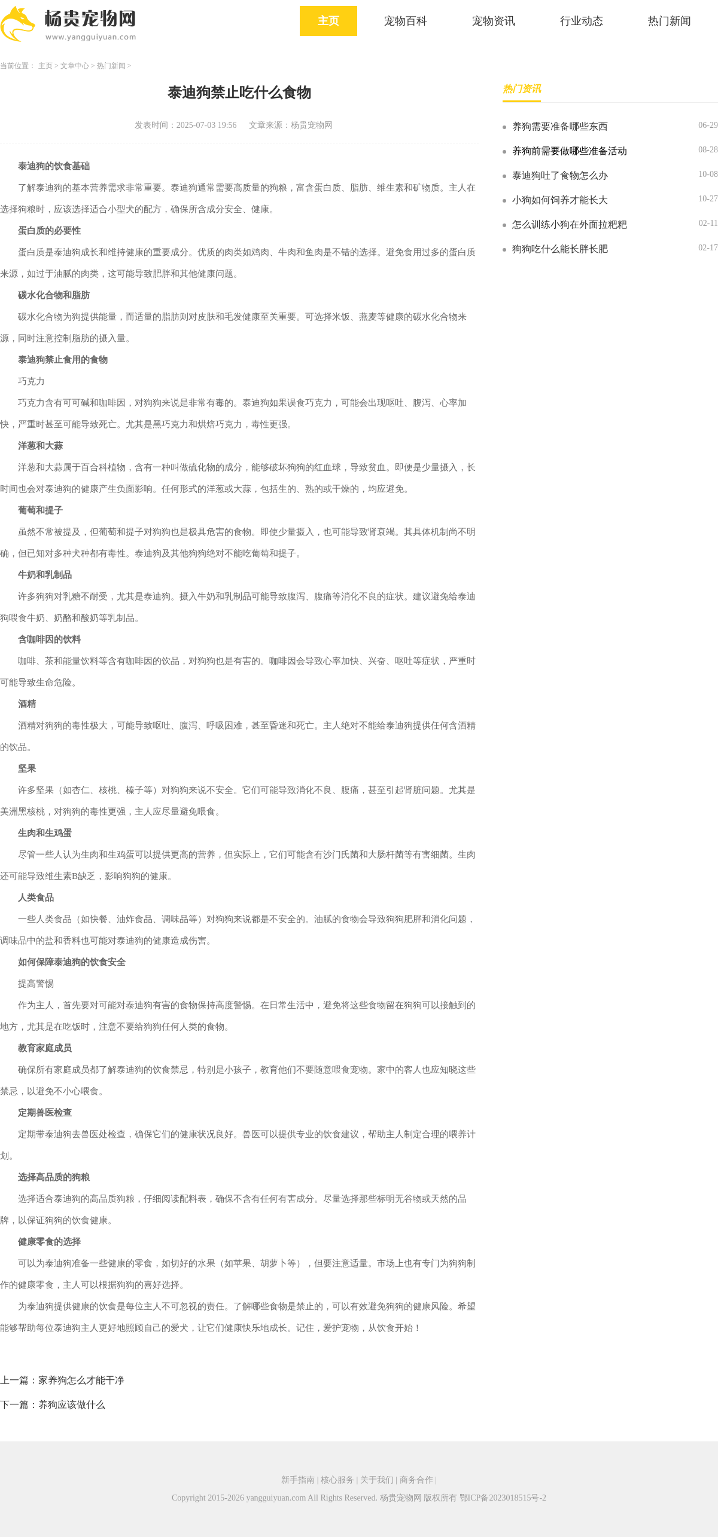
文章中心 (74, 66)
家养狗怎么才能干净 (81, 1380)
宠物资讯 (493, 21)
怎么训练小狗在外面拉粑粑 (569, 224)
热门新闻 (669, 21)
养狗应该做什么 (71, 1405)
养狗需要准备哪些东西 (560, 126)
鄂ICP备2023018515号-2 (503, 1497)
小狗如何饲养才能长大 (560, 200)
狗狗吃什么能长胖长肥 (560, 249)
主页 (328, 21)
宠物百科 (405, 21)
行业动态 (581, 21)
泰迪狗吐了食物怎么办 (560, 175)
